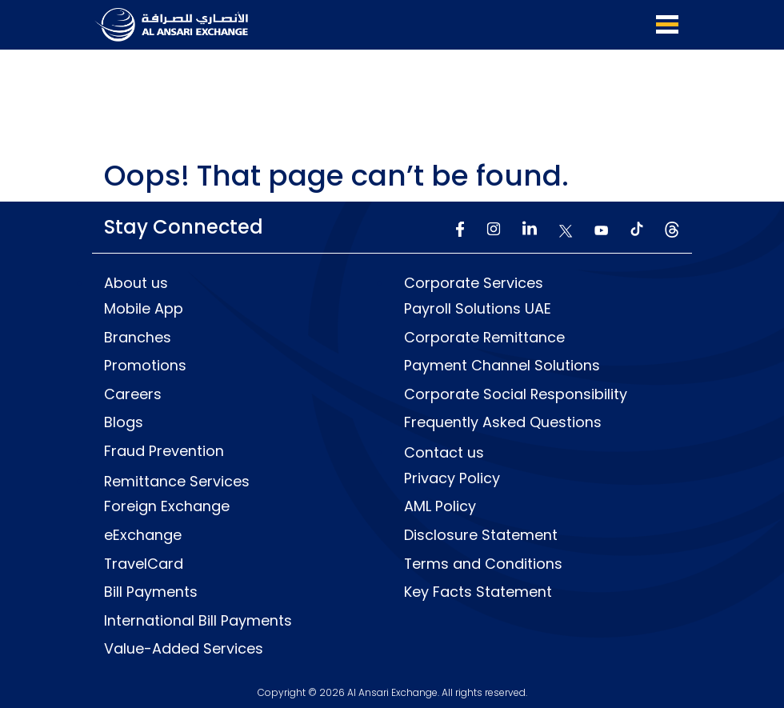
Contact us (444, 452)
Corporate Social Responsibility (516, 393)
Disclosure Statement (481, 534)
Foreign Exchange (167, 506)
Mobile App (143, 307)
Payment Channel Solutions (502, 364)
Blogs (123, 422)
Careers (133, 393)
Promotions (145, 364)
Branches (137, 335)
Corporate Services (473, 282)
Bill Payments (151, 592)
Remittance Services (177, 480)
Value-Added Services (183, 649)
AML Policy (440, 506)
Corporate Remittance (485, 335)
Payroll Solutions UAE (477, 307)
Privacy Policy (452, 477)
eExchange (143, 534)
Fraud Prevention (164, 450)
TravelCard (144, 563)
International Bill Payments (198, 620)
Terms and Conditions (483, 563)
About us (136, 282)
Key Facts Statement (478, 592)
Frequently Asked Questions (503, 422)
